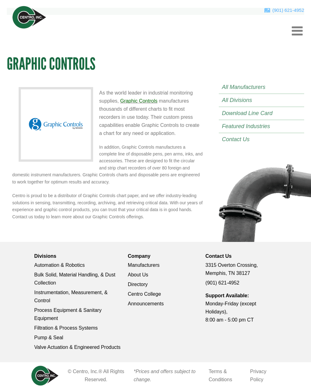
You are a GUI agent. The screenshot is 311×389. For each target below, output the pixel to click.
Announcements (146, 303)
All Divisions (237, 100)
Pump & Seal (48, 337)
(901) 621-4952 (288, 10)
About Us (138, 274)
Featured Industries (246, 126)
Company (139, 256)
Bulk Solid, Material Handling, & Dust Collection (74, 278)
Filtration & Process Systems (66, 328)
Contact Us (236, 139)
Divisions (45, 256)
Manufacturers (144, 265)
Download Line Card (247, 113)
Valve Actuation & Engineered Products (77, 347)
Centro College (144, 294)
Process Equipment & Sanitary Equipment (67, 314)
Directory (138, 284)
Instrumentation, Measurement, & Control (71, 296)
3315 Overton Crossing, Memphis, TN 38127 (231, 269)
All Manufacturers (243, 87)
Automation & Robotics (59, 265)
